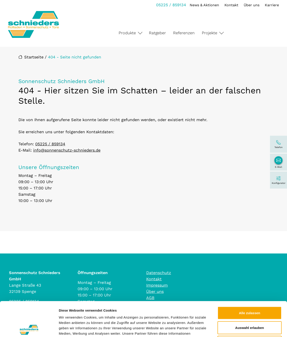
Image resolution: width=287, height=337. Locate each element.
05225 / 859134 (171, 4)
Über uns (251, 5)
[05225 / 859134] (278, 144)
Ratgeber (157, 32)
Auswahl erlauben (249, 293)
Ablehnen (249, 307)
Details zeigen (238, 328)
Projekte (209, 32)
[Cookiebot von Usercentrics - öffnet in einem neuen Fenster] (29, 328)
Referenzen (184, 32)
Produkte (127, 32)
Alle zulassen (249, 278)
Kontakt (231, 5)
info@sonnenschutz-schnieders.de (66, 150)
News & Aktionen (204, 5)
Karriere (272, 5)
